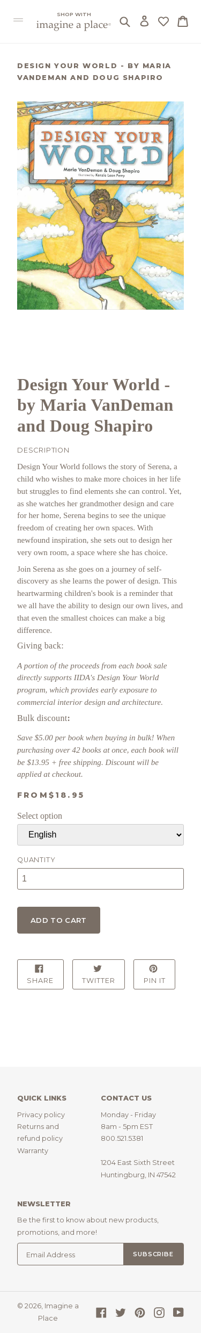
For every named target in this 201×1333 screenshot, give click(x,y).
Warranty (32, 1151)
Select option (39, 815)
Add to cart (59, 920)
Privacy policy (41, 1115)
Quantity (36, 860)
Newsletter (44, 1204)
